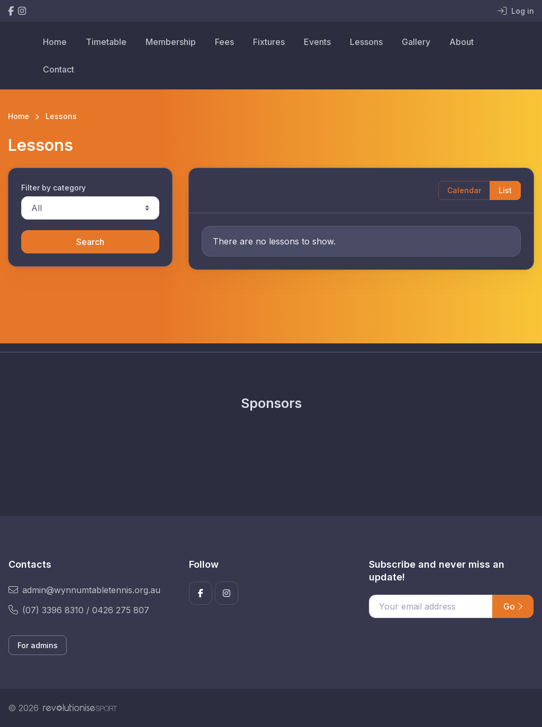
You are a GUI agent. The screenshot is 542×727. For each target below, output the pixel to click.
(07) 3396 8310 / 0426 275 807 (78, 610)
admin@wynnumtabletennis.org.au (84, 590)
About (461, 42)
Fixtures (269, 42)
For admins (37, 645)
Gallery (416, 42)
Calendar (464, 190)
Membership (171, 42)
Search (90, 242)
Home (55, 42)
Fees (224, 42)
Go (512, 606)
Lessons (366, 42)
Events (317, 42)
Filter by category (53, 187)
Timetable (106, 42)
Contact (58, 69)
